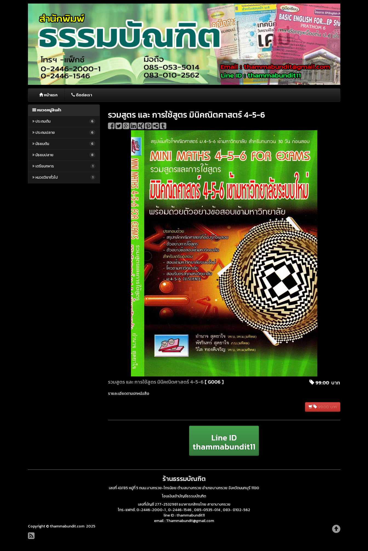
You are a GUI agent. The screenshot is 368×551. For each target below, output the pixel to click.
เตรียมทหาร (64, 166)
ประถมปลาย (64, 132)
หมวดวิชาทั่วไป (64, 177)
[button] (224, 441)
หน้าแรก (48, 95)
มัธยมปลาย (64, 155)
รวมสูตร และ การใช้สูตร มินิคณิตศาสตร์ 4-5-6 (156, 381)
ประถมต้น (64, 121)
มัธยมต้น (64, 144)
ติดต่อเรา (81, 95)
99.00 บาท (323, 407)
